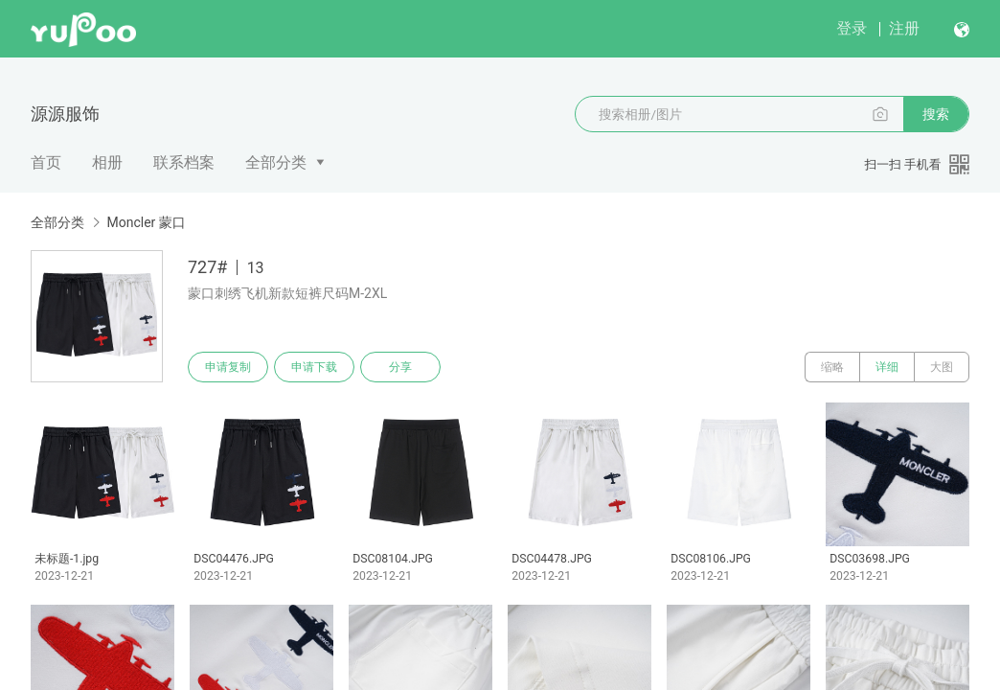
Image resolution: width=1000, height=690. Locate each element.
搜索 (935, 114)
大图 (941, 367)
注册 (904, 28)
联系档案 (184, 162)
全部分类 (276, 162)
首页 (46, 162)
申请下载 (314, 367)
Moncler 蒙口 (145, 222)
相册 (107, 162)
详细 (886, 367)
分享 (400, 367)
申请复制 (228, 367)
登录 (851, 28)
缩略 (832, 367)
